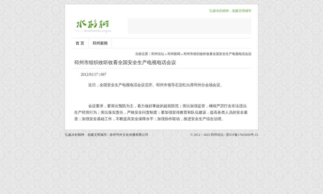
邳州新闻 (100, 43)
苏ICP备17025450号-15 (242, 135)
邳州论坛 (157, 54)
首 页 (80, 43)
